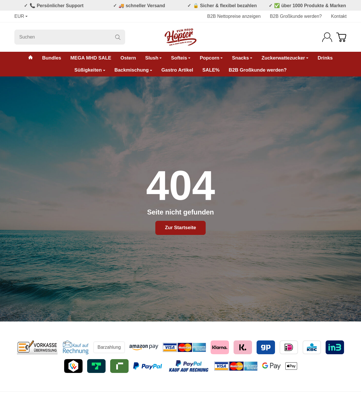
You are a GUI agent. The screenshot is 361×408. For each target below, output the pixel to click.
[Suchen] (69, 37)
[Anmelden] (327, 37)
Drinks (325, 58)
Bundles (51, 58)
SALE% (210, 70)
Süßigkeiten (90, 70)
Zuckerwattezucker (284, 58)
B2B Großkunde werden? (296, 16)
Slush (153, 58)
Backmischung (133, 70)
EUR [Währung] (21, 16)
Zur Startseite (180, 227)
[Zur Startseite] (180, 37)
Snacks (242, 58)
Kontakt (339, 16)
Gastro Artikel (177, 70)
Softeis (180, 58)
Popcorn (211, 58)
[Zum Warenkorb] (341, 37)
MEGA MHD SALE (90, 58)
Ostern (128, 58)
